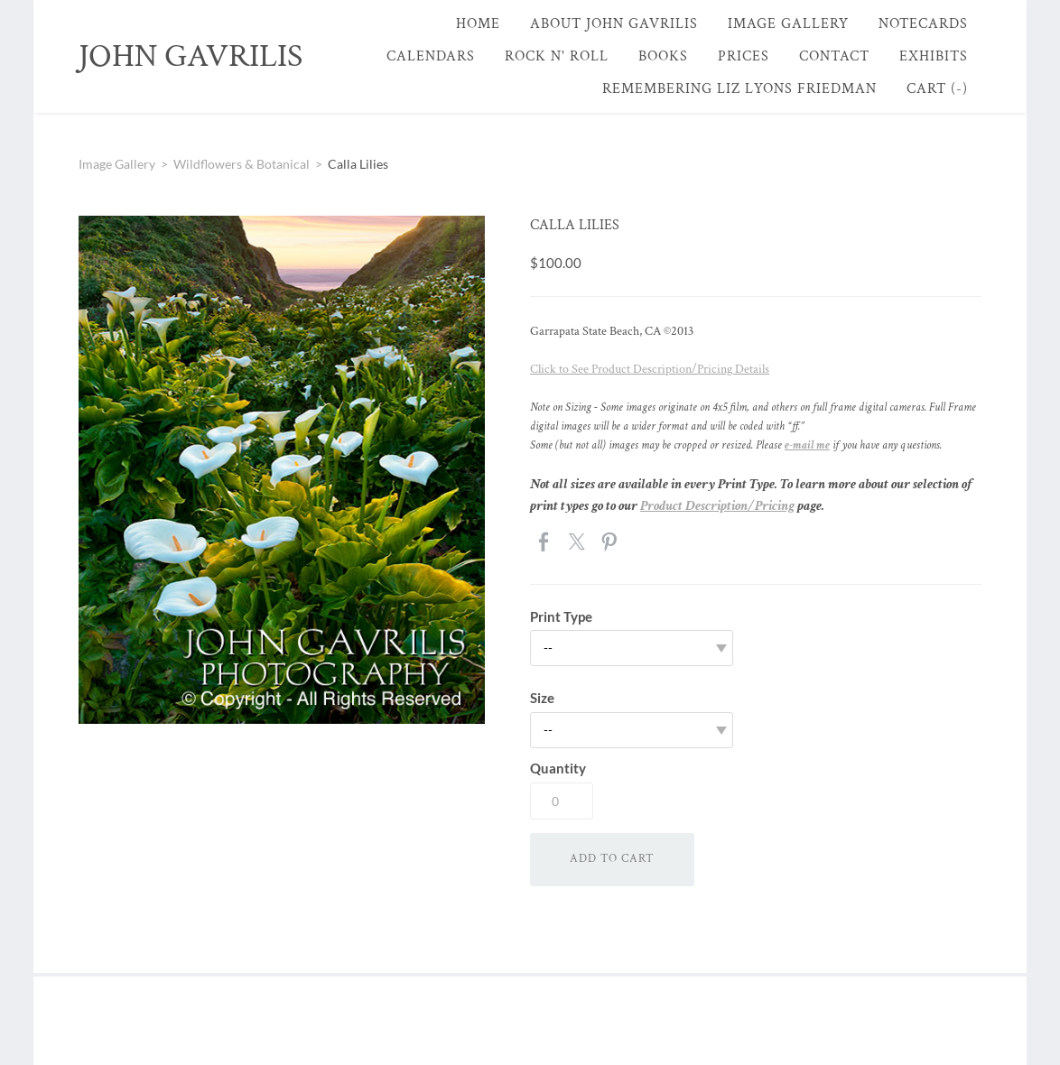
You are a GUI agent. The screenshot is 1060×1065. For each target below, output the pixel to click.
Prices (743, 56)
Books (663, 56)
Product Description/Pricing (717, 505)
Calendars (430, 56)
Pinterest (610, 543)
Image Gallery (788, 23)
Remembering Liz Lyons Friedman (739, 88)
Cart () (937, 88)
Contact (834, 56)
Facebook (545, 543)
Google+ (642, 541)
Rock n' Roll (557, 56)
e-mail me (807, 445)
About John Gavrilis (614, 23)
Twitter (578, 543)
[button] (612, 859)
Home (478, 23)
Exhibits (933, 56)
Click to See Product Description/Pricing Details (649, 369)
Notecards (923, 23)
